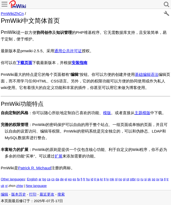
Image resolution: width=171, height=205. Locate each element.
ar (40, 179)
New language (36, 186)
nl (116, 179)
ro (138, 179)
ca (48, 179)
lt (104, 179)
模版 (107, 113)
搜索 (61, 194)
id (92, 179)
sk (149, 179)
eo (70, 179)
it (95, 179)
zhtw (19, 186)
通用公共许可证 (68, 51)
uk (2, 186)
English (32, 179)
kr (101, 179)
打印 (32, 194)
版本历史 (18, 194)
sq (153, 179)
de (62, 179)
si (145, 179)
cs (53, 179)
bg (44, 179)
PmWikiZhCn (12, 13)
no (120, 179)
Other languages (13, 179)
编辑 (4, 194)
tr (168, 179)
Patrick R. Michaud (34, 168)
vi (6, 186)
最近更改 (47, 194)
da (57, 179)
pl (124, 179)
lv (107, 179)
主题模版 (142, 113)
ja (98, 179)
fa (78, 179)
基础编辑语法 (146, 74)
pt (127, 179)
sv (157, 179)
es (74, 179)
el (66, 179)
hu (88, 179)
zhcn (11, 186)
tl (164, 179)
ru (142, 179)
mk (112, 179)
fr (84, 179)
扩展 (58, 156)
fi (81, 179)
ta (161, 179)
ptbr (133, 179)
